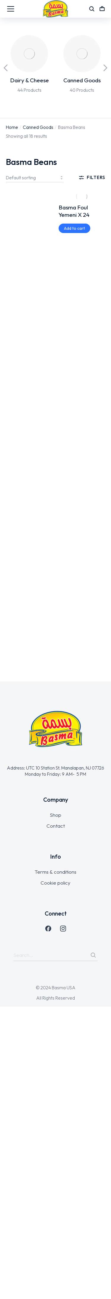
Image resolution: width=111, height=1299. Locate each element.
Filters (91, 178)
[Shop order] (35, 177)
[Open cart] (102, 9)
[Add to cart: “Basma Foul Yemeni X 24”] (74, 228)
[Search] (93, 955)
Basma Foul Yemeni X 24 (74, 211)
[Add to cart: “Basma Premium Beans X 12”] (22, 228)
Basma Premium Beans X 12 (26, 211)
